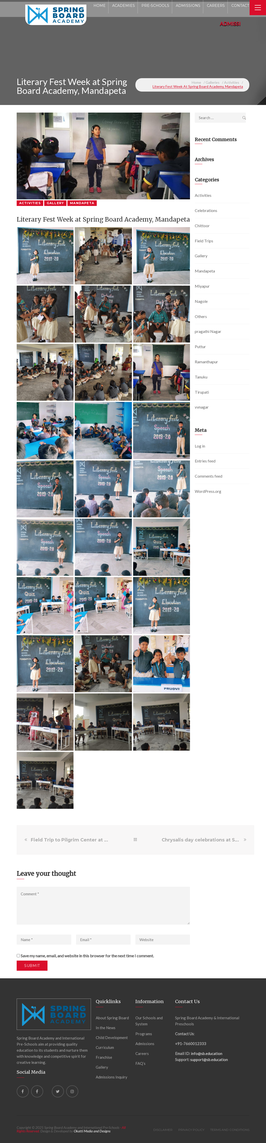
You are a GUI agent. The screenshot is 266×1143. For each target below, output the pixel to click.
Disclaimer (163, 1130)
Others (201, 316)
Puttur (200, 346)
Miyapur (202, 286)
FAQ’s (140, 1063)
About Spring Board (112, 1017)
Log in (200, 445)
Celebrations (206, 210)
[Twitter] (58, 1091)
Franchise (104, 1057)
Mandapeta (82, 203)
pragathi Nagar (208, 331)
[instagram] (72, 1091)
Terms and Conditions (229, 1130)
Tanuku (201, 376)
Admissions (144, 1043)
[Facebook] (23, 1091)
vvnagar (202, 407)
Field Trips (204, 240)
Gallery (55, 203)
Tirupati (202, 392)
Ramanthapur (206, 361)
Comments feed (208, 476)
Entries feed (205, 460)
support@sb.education (209, 1059)
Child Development (112, 1037)
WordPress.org (208, 491)
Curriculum (105, 1047)
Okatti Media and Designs (92, 1131)
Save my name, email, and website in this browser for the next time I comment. (87, 955)
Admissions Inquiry (111, 1077)
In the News (105, 1027)
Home (196, 82)
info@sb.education (206, 1053)
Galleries (213, 82)
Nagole (201, 301)
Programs (143, 1033)
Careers (142, 1053)
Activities (231, 82)
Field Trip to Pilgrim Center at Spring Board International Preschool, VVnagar (70, 840)
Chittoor (202, 225)
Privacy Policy (191, 1130)
